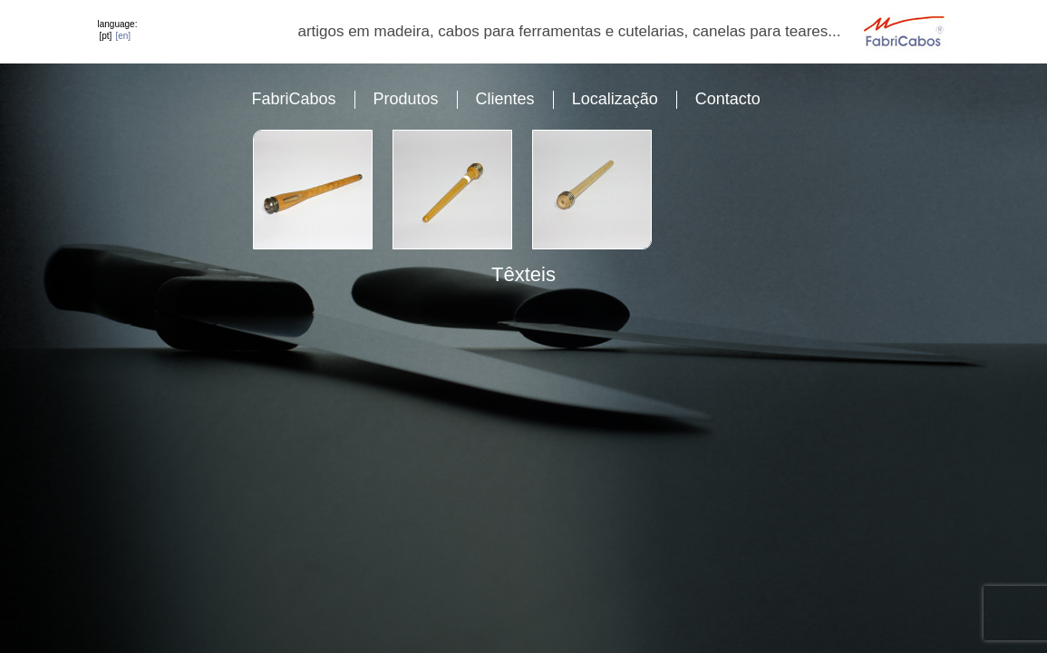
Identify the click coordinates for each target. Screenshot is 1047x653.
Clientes (505, 99)
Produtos (406, 99)
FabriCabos (294, 99)
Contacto (728, 99)
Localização (615, 99)
